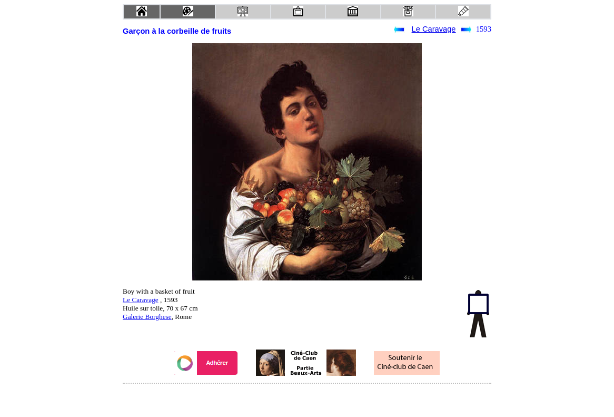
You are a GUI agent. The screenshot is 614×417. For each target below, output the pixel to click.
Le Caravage (434, 29)
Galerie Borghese (147, 317)
